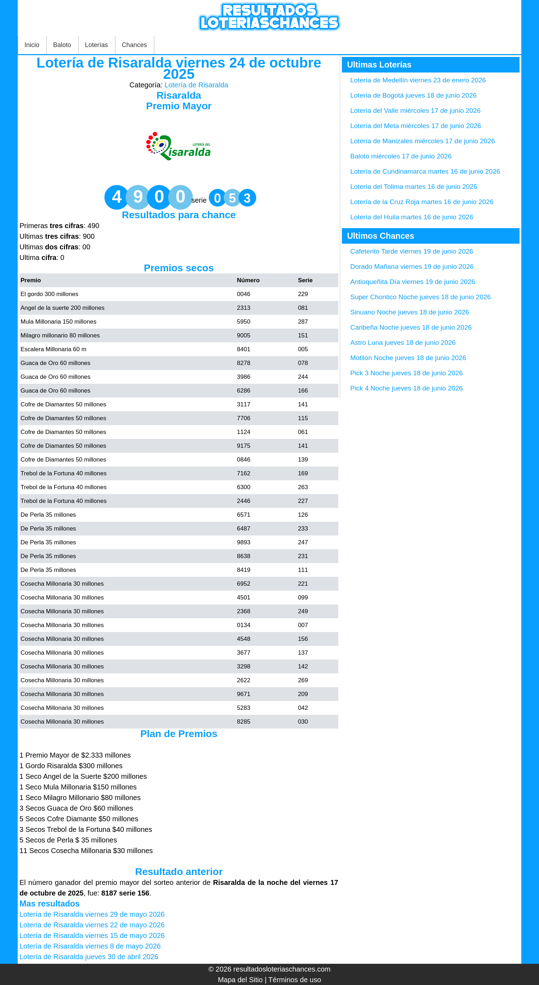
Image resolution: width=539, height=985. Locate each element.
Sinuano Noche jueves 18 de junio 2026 (409, 312)
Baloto (62, 44)
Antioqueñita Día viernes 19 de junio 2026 (412, 281)
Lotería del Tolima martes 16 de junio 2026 (413, 186)
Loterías (96, 44)
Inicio (31, 44)
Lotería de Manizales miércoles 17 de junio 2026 (422, 141)
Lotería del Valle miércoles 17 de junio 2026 (415, 110)
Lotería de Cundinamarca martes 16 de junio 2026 (425, 171)
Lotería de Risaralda (196, 85)
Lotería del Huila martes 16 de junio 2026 (412, 217)
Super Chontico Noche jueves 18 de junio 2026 (420, 297)
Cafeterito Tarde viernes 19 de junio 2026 (411, 251)
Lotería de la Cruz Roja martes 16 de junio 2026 (422, 201)
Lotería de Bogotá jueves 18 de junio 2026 (413, 95)
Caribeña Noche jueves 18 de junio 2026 (411, 327)
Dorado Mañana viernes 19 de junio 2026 (412, 266)
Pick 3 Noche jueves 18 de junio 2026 (406, 373)
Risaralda (178, 95)
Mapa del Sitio (240, 980)
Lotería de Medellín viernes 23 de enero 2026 (418, 80)
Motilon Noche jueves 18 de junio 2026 (408, 357)
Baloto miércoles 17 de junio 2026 (401, 156)
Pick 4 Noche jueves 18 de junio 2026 (406, 388)
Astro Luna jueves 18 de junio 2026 (403, 342)
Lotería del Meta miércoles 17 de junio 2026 (415, 125)
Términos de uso (294, 980)
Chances (134, 44)
